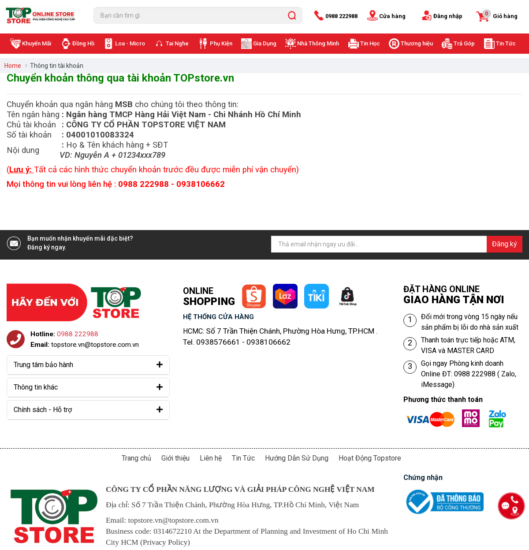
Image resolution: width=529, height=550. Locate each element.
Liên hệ (211, 458)
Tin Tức (506, 43)
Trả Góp (464, 43)
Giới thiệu (175, 458)
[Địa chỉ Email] (396, 244)
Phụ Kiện (221, 43)
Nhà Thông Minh (318, 43)
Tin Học (370, 43)
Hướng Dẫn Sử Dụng (296, 458)
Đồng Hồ (83, 43)
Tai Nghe (177, 43)
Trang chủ (136, 458)
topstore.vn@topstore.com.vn (95, 345)
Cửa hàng (392, 16)
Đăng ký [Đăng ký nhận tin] (504, 244)
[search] (291, 15)
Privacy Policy (165, 542)
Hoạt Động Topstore (370, 458)
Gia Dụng (264, 43)
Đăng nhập (447, 16)
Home (12, 65)
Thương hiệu (417, 43)
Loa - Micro (130, 43)
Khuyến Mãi (36, 43)
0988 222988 (341, 16)
